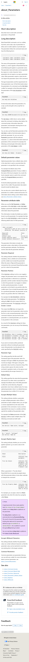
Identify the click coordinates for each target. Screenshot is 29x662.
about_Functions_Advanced (11, 573)
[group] (14, 115)
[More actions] (26, 5)
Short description (6, 21)
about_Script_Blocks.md (12, 533)
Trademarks (13, 655)
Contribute (10, 651)
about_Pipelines (8, 577)
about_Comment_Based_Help (12, 571)
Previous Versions (15, 648)
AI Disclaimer (6, 648)
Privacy (17, 651)
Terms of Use (6, 655)
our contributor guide (18, 595)
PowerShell (8, 5)
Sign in (26, 2)
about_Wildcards (8, 580)
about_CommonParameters (8, 561)
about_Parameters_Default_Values (12, 197)
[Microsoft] (15, 2)
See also (4, 25)
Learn (2, 5)
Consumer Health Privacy (9, 653)
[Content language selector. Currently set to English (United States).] (10, 638)
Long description (6, 23)
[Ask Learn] (23, 5)
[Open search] (22, 2)
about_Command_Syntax (11, 569)
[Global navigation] (1, 2)
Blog (4, 651)
